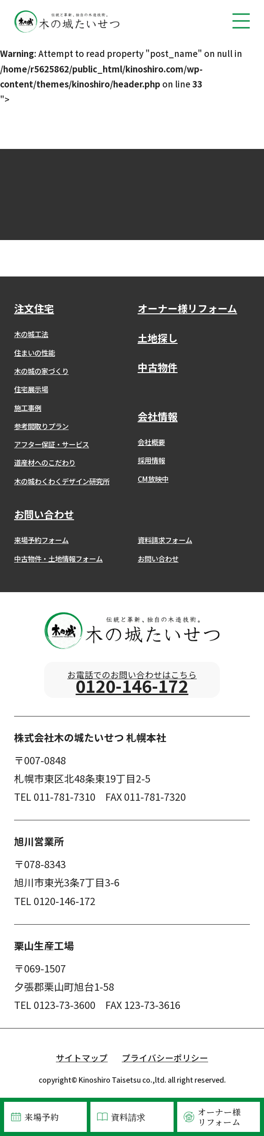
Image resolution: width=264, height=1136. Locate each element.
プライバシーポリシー (165, 1066)
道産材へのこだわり (44, 462)
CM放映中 (153, 479)
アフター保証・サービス (51, 444)
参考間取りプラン (41, 426)
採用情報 (151, 460)
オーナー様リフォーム (211, 1117)
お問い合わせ (158, 558)
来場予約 (34, 1117)
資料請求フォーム (165, 540)
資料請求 (120, 1117)
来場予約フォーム (41, 540)
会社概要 (151, 442)
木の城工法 (31, 334)
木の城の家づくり (41, 371)
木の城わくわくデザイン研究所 (62, 481)
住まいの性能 (34, 353)
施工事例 (27, 408)
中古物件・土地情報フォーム (58, 558)
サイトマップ (82, 1066)
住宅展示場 (31, 389)
